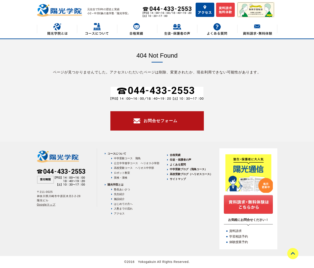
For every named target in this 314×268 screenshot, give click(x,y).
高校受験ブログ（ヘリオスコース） (191, 174)
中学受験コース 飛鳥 (127, 158)
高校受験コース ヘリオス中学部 (134, 167)
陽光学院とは (115, 184)
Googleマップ (46, 204)
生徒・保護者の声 (180, 159)
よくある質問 (178, 164)
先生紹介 (119, 194)
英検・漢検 (120, 177)
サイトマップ (178, 179)
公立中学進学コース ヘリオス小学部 (136, 163)
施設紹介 (119, 199)
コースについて (116, 153)
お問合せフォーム (160, 121)
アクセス (119, 213)
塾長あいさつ (122, 189)
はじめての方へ (123, 204)
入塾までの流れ (123, 208)
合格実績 (175, 155)
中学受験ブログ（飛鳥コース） (188, 169)
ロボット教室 (122, 172)
